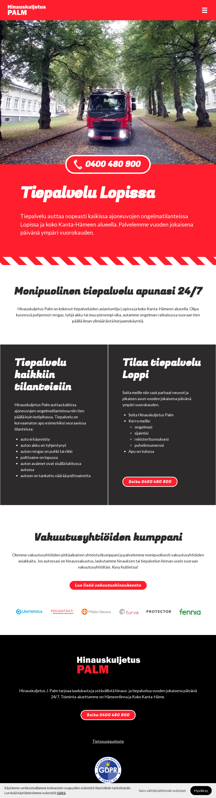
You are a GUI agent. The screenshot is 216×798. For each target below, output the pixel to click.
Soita (149, 482)
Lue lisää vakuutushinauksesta (108, 585)
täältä (61, 793)
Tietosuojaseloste (108, 741)
